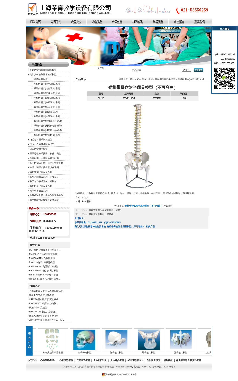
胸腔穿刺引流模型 (38, 307)
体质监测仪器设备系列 (41, 172)
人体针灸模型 (117, 360)
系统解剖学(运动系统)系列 (47, 84)
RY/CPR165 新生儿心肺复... (43, 311)
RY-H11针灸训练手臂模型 (42, 262)
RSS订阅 (146, 366)
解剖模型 (168, 360)
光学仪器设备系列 (39, 190)
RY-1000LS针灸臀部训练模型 (43, 266)
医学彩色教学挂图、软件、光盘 (45, 153)
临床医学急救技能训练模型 (43, 70)
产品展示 (141, 79)
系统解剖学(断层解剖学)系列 (48, 125)
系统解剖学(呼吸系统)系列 (47, 93)
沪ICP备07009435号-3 (164, 366)
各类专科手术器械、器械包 (43, 181)
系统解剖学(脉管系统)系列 (47, 107)
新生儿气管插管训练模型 (41, 295)
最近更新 (35, 244)
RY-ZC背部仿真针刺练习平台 (43, 274)
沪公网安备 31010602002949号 (119, 374)
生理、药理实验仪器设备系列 (44, 167)
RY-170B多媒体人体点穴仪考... (44, 278)
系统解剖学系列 (41, 79)
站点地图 (135, 366)
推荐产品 (35, 286)
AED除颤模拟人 (135, 360)
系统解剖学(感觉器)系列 (46, 111)
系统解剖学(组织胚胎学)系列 (48, 130)
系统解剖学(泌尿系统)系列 (47, 97)
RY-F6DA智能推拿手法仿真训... (44, 250)
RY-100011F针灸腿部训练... (43, 258)
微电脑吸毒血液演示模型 (188, 360)
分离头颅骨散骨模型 (54, 351)
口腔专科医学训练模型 (41, 139)
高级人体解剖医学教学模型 (43, 74)
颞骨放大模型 (118, 351)
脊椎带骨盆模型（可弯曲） (102, 214)
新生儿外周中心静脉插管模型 (43, 315)
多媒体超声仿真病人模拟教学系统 (46, 291)
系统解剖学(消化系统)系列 (47, 88)
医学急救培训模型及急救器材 (44, 200)
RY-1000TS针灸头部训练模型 (43, 270)
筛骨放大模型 (182, 351)
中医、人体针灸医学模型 (42, 144)
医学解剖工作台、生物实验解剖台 (46, 163)
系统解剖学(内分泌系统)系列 (48, 121)
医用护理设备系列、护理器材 (44, 176)
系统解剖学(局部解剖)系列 (47, 135)
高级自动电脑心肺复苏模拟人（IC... (47, 320)
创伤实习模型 (153, 360)
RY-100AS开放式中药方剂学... (44, 254)
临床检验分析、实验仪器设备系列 (46, 195)
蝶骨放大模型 (150, 351)
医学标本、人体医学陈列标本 (44, 158)
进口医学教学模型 (39, 149)
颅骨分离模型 (86, 351)
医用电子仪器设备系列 (41, 186)
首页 (132, 79)
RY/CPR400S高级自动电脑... (43, 303)
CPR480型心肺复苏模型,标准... (44, 299)
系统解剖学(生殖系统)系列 (47, 102)
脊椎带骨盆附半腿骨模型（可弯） (105, 210)
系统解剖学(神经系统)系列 (47, 116)
